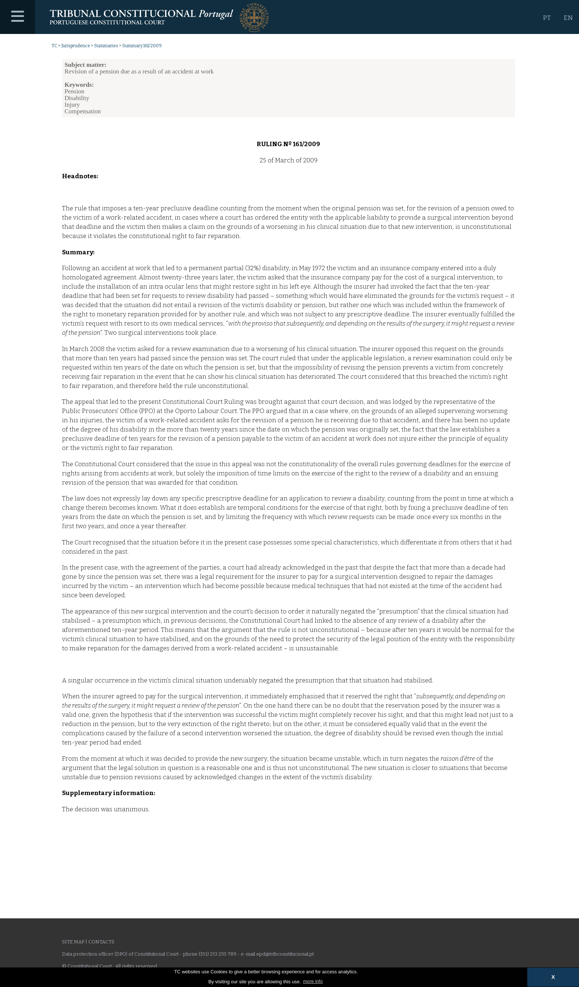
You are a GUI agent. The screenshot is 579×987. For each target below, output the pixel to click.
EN (568, 18)
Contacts (101, 942)
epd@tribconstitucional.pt (285, 954)
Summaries (106, 45)
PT (547, 18)
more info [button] (313, 981)
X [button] (553, 977)
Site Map (73, 942)
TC (54, 45)
